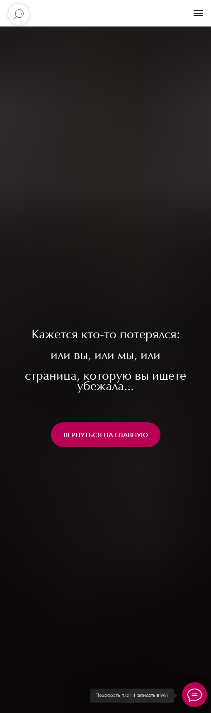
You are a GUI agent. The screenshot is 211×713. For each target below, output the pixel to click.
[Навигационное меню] (198, 13)
